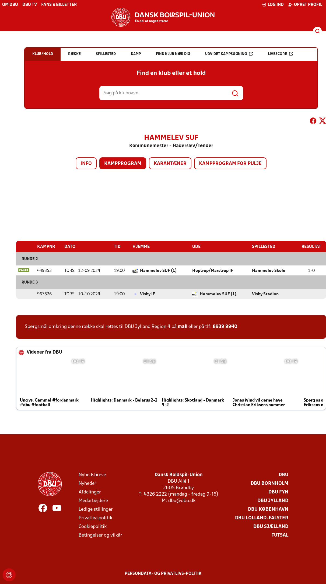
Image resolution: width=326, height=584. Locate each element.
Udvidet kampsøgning (229, 54)
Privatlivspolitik (95, 518)
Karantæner (170, 163)
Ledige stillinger (96, 509)
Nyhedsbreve (92, 474)
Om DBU (10, 5)
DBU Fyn (278, 492)
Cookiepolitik (93, 526)
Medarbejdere (93, 500)
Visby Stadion (265, 294)
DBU (283, 474)
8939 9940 (225, 326)
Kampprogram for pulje (230, 163)
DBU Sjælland (270, 526)
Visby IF (147, 294)
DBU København (268, 509)
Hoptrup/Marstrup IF (212, 270)
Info (86, 163)
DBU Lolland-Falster (261, 518)
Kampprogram (122, 163)
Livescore (280, 54)
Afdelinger (90, 492)
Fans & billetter (59, 5)
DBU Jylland (272, 500)
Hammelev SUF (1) (158, 270)
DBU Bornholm (269, 483)
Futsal (279, 535)
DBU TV (29, 5)
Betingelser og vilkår (100, 535)
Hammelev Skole (268, 270)
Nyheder (87, 483)
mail (182, 326)
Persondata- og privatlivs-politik (163, 573)
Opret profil (305, 4)
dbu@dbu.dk (181, 500)
